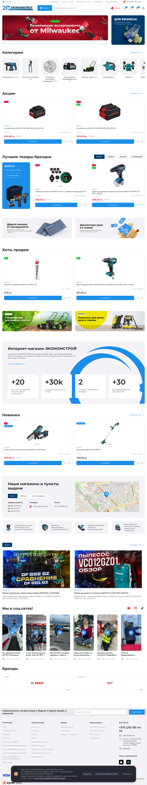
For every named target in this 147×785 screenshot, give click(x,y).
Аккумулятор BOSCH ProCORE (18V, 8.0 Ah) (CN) (15, 129)
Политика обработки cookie (14, 732)
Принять (87, 774)
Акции (115, 8)
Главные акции (67, 710)
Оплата (34, 717)
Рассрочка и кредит (39, 725)
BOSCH (6, 126)
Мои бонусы (95, 717)
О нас (4, 710)
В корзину (11, 141)
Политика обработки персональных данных (11, 740)
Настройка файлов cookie (106, 774)
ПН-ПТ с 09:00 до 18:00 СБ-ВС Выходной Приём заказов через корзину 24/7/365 (130, 725)
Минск (8, 2)
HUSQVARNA (137, 157)
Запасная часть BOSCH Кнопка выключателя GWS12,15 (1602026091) (71, 285)
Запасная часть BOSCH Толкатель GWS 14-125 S (100, 285)
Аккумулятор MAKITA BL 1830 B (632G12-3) (72, 129)
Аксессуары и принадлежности (69, 79)
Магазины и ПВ (83, 2)
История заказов (97, 713)
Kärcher (123, 157)
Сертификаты (37, 739)
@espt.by (124, 731)
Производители (9, 713)
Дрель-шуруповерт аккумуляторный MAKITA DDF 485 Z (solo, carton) (43, 285)
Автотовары (109, 77)
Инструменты (11, 77)
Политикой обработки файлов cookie (49, 778)
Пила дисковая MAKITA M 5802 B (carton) (72, 451)
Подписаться (136, 695)
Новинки (55, 2)
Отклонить (127, 774)
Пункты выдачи (38, 496)
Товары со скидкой (69, 717)
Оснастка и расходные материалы (50, 79)
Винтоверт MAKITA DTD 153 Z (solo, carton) (131, 129)
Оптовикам (97, 2)
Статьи (34, 721)
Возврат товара (37, 728)
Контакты (6, 721)
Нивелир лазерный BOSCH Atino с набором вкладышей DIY (45, 192)
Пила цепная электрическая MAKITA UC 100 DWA (15, 451)
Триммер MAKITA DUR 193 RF (44, 451)
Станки (129, 77)
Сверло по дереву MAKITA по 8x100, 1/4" (15, 285)
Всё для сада (89, 77)
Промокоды (66, 713)
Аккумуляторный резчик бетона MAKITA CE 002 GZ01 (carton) (102, 129)
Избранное (94, 721)
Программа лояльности (41, 736)
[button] (106, 495)
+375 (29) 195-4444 (40, 506)
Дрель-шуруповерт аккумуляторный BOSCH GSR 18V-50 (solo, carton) (74, 192)
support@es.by (127, 718)
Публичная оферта (10, 725)
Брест (12, 496)
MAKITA (65, 126)
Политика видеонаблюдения (14, 728)
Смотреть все (135, 52)
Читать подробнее (15, 364)
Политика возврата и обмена (14, 736)
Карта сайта (7, 745)
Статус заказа (67, 2)
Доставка (35, 713)
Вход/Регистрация (97, 710)
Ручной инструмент (30, 78)
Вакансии (6, 717)
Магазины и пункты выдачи (42, 732)
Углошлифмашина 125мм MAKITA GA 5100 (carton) (130, 451)
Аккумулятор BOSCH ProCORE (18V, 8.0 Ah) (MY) (44, 129)
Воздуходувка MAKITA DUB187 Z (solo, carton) (100, 451)
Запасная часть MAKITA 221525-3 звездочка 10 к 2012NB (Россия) (129, 285)
